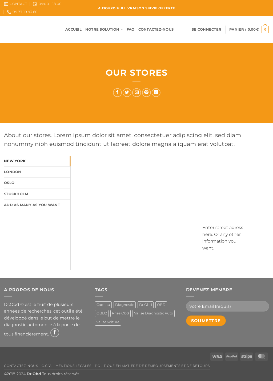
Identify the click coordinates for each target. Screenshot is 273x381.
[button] (206, 29)
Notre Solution (104, 29)
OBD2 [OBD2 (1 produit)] (102, 313)
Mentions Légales (73, 366)
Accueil (73, 29)
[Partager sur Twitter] (127, 92)
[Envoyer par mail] (136, 92)
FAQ (131, 29)
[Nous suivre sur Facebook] (54, 332)
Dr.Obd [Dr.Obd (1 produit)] (145, 305)
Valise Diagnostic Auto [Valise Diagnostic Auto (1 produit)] (153, 313)
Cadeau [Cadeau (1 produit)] (103, 305)
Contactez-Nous (156, 29)
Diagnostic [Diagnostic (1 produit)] (124, 305)
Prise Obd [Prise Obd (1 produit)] (120, 313)
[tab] (37, 161)
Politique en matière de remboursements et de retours (152, 366)
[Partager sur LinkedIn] (156, 92)
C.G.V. (47, 366)
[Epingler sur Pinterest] (146, 92)
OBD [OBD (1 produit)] (161, 305)
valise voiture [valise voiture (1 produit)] (108, 322)
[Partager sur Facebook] (117, 92)
